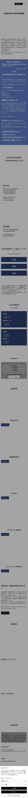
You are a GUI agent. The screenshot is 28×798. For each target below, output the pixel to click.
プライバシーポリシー (8, 778)
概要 (2, 778)
